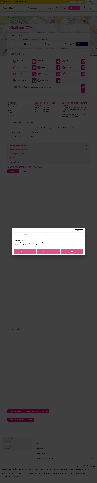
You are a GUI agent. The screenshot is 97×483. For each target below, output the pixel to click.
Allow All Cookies (72, 251)
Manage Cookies (48, 251)
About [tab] (72, 234)
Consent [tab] (24, 234)
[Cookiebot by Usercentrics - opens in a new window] (76, 230)
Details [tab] (48, 234)
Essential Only (25, 251)
